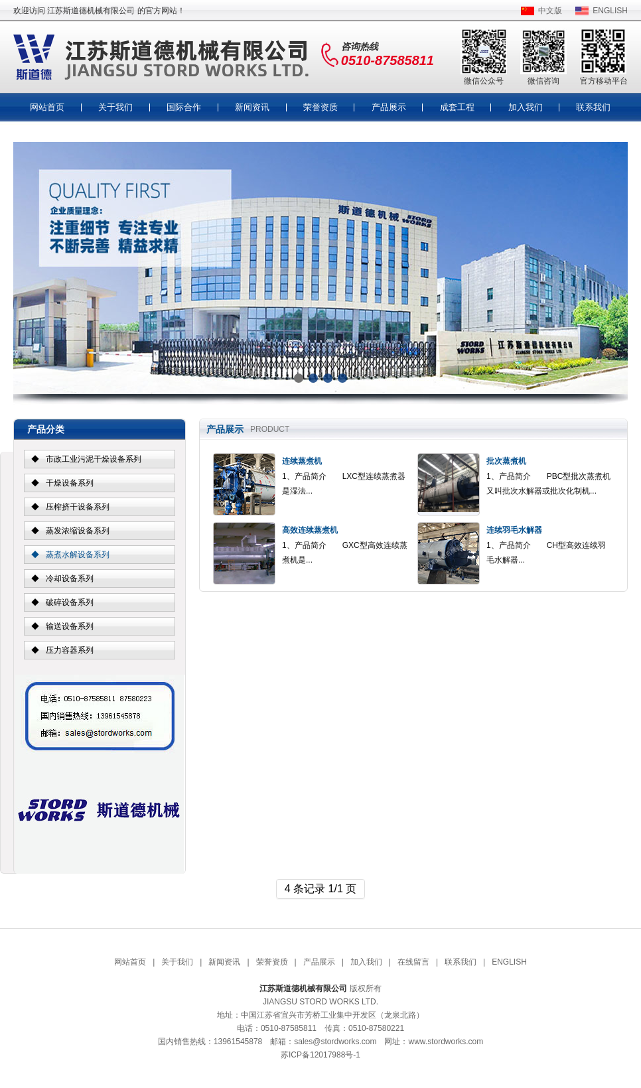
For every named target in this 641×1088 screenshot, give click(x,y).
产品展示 (389, 107)
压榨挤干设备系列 (77, 506)
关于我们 (115, 107)
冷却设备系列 (70, 578)
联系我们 (593, 107)
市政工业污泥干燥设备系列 (93, 459)
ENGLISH (610, 10)
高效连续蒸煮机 (310, 530)
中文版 (550, 10)
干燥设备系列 (70, 483)
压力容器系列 (70, 650)
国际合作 (184, 107)
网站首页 (47, 107)
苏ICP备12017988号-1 (320, 1054)
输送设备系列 (70, 626)
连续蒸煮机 (302, 461)
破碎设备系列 (70, 602)
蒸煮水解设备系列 (77, 554)
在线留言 (413, 962)
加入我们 (525, 107)
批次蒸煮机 (506, 461)
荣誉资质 (320, 107)
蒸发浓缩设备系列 (77, 530)
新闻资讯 (252, 107)
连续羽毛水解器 (514, 530)
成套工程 (457, 107)
